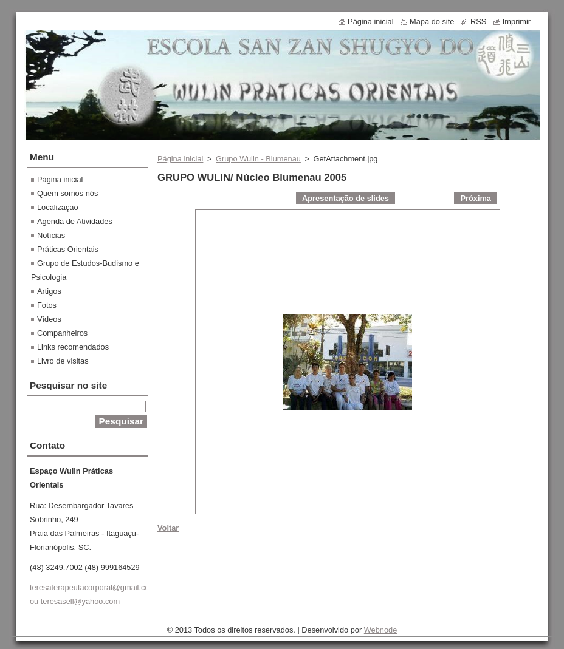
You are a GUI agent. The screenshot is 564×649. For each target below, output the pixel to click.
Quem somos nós (67, 193)
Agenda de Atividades (74, 221)
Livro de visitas (63, 360)
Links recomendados (73, 347)
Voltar (168, 527)
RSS (478, 21)
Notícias (51, 235)
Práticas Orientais (67, 249)
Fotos (47, 305)
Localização (57, 207)
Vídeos (49, 319)
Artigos (49, 291)
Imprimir (517, 21)
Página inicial (180, 158)
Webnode (380, 629)
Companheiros (62, 333)
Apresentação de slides (345, 198)
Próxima (475, 198)
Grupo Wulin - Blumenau (258, 158)
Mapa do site (432, 21)
